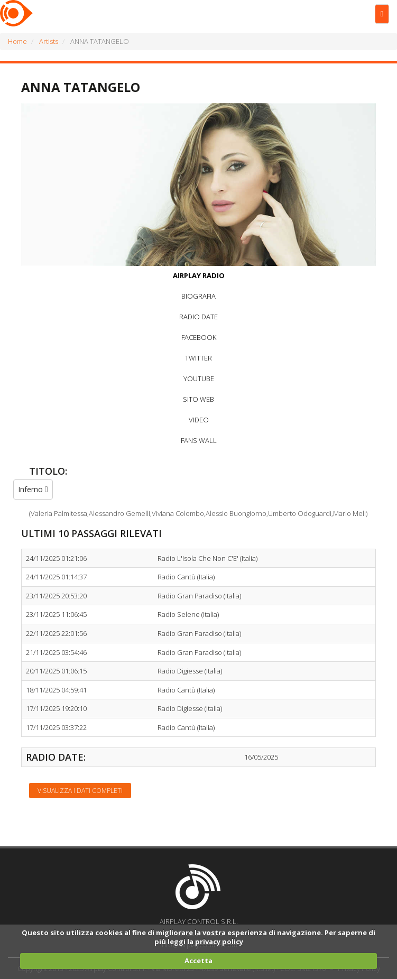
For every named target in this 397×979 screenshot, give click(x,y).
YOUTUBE (198, 378)
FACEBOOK (198, 337)
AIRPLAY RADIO (199, 275)
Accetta (198, 960)
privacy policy (219, 941)
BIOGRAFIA (198, 296)
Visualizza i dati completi (80, 790)
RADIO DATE (198, 316)
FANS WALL (199, 440)
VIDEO (199, 419)
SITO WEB (198, 399)
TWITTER (198, 358)
